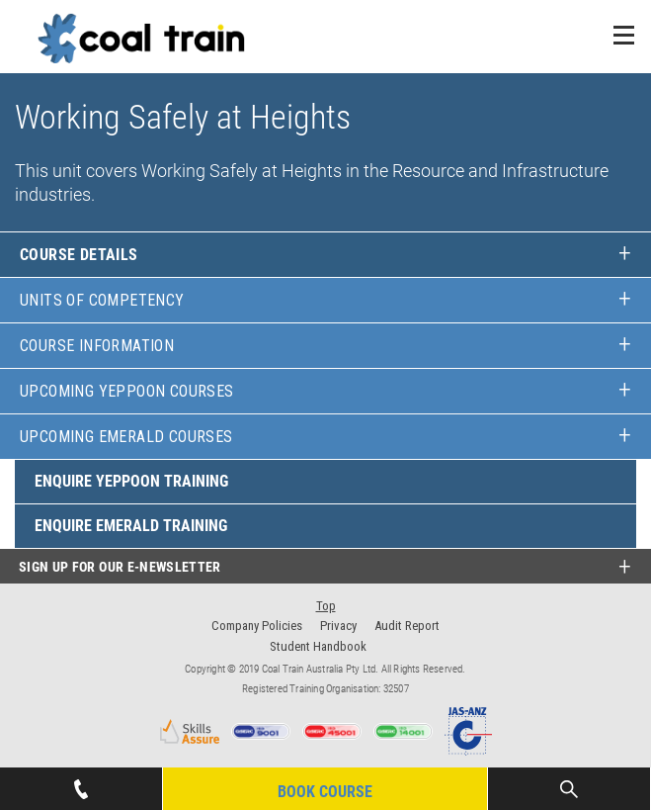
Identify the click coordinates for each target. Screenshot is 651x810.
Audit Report (407, 625)
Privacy (338, 625)
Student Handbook (318, 646)
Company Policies (256, 625)
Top (326, 605)
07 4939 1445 (81, 783)
